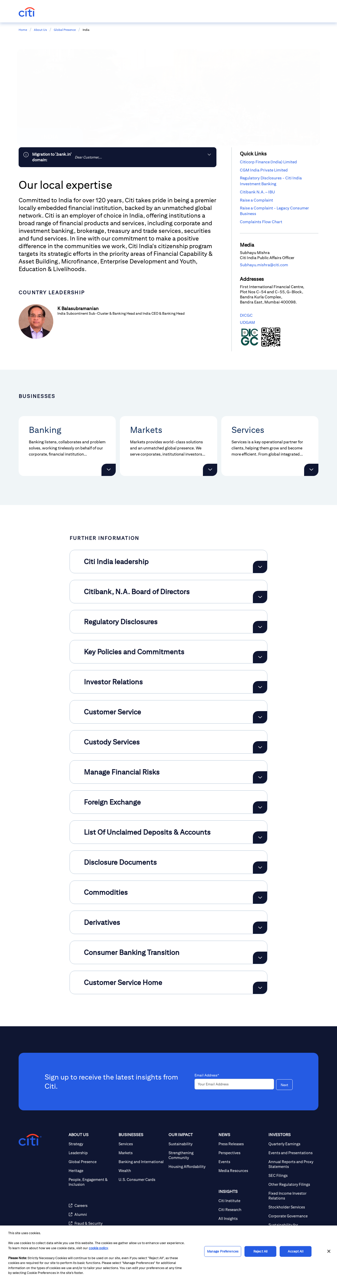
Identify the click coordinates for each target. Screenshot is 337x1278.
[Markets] (141, 1152)
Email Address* (207, 1075)
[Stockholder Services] (291, 1207)
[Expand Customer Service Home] (260, 988)
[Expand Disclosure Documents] (260, 867)
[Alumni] (91, 1214)
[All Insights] (241, 1218)
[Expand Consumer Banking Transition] (260, 958)
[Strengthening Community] (191, 1155)
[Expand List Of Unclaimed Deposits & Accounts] (260, 837)
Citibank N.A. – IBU (257, 192)
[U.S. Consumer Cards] (141, 1179)
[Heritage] (91, 1170)
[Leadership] (91, 1152)
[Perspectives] (241, 1152)
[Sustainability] (191, 1143)
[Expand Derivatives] (260, 928)
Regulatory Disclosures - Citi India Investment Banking (271, 181)
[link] (117, 157)
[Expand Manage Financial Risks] (260, 777)
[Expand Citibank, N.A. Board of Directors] (260, 597)
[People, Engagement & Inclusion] (91, 1182)
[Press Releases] (241, 1143)
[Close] (328, 1251)
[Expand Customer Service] (260, 717)
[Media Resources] (241, 1170)
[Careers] (91, 1205)
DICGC (246, 315)
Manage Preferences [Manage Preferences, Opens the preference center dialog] (222, 1251)
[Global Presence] (91, 1161)
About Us (40, 30)
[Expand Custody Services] (260, 747)
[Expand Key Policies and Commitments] (260, 657)
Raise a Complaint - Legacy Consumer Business (274, 211)
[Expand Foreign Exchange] (260, 807)
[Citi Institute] (241, 1200)
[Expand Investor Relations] (260, 687)
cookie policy (98, 1248)
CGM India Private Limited (264, 170)
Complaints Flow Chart (261, 221)
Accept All (295, 1251)
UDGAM (247, 322)
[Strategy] (91, 1143)
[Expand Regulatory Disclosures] (260, 627)
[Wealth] (141, 1170)
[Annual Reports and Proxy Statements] (291, 1164)
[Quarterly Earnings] (291, 1143)
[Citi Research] (241, 1209)
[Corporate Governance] (291, 1216)
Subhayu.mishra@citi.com (264, 264)
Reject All (260, 1251)
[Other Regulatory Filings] (291, 1184)
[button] (108, 470)
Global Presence (65, 30)
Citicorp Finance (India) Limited (268, 161)
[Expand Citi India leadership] (260, 567)
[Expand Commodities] (260, 897)
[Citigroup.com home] (30, 1140)
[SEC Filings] (291, 1175)
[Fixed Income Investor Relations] (291, 1196)
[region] (168, 1252)
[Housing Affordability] (191, 1166)
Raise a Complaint (256, 200)
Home (23, 30)
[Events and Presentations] (291, 1152)
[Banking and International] (141, 1161)
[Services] (141, 1143)
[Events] (241, 1161)
